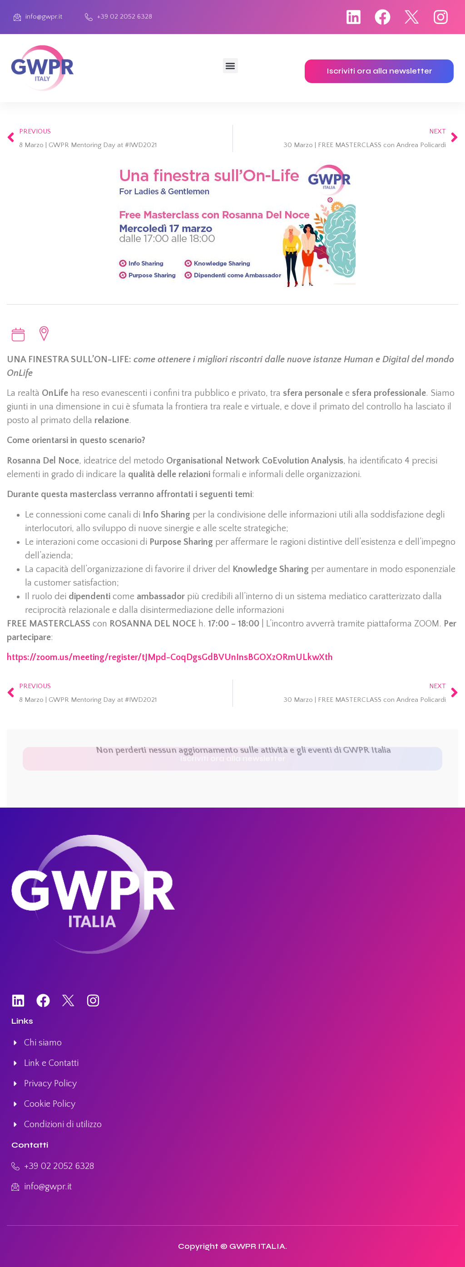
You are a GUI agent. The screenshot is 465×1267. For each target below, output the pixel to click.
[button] (230, 65)
